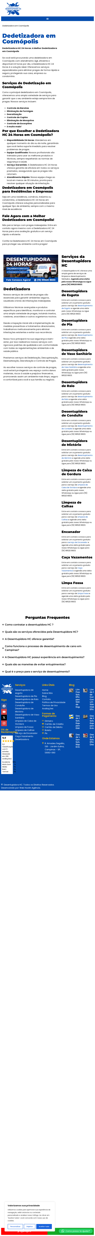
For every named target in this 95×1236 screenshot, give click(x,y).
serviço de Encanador (77, 542)
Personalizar (15, 1226)
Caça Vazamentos (72, 569)
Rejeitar (29, 1226)
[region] (30, 1216)
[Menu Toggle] (47, 19)
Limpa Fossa (83, 593)
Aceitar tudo (44, 1226)
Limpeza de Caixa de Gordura (75, 486)
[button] (76, 1231)
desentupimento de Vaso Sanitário (77, 366)
